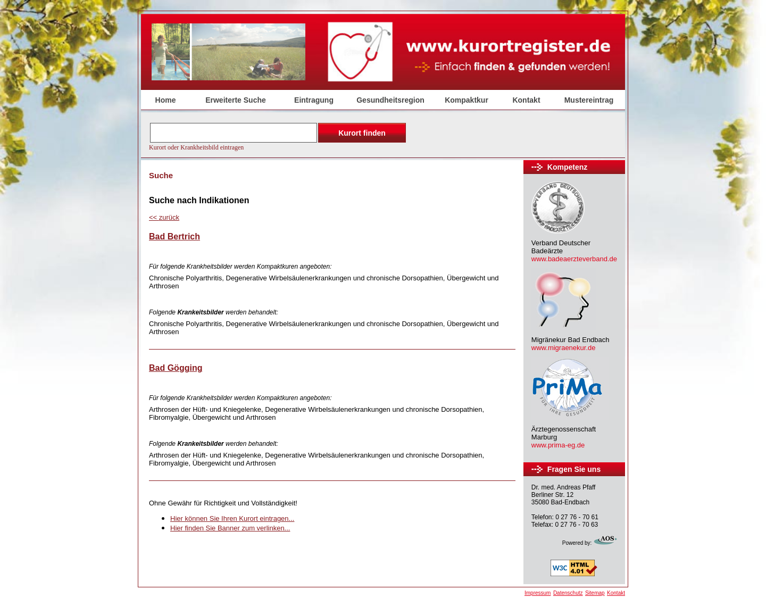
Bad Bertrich (174, 236)
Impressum (537, 593)
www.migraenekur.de (563, 348)
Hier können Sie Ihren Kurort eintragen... (232, 518)
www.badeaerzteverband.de (574, 259)
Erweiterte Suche (235, 100)
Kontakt (526, 100)
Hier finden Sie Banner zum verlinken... (230, 528)
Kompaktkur (466, 100)
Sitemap (595, 593)
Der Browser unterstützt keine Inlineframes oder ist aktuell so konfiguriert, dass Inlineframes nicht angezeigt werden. (279, 135)
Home (165, 100)
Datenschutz (568, 593)
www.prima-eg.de (558, 445)
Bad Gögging (175, 367)
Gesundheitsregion (390, 100)
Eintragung (314, 100)
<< (164, 217)
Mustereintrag (589, 100)
